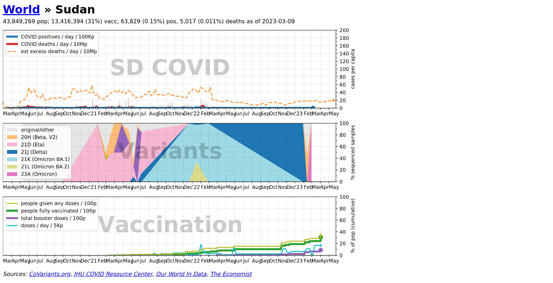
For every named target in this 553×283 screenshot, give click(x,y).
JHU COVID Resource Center (113, 274)
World (21, 9)
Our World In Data (181, 274)
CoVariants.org (49, 274)
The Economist (231, 274)
